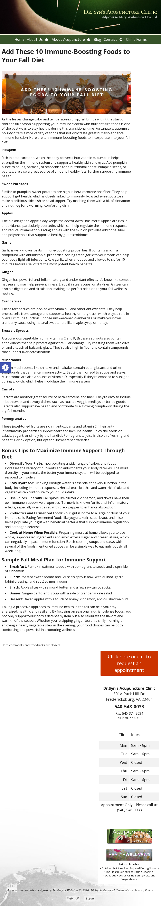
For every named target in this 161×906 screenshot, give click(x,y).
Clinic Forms (136, 39)
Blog (97, 39)
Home (20, 39)
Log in (90, 898)
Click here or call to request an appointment (129, 663)
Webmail (73, 898)
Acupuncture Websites (21, 890)
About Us (35, 39)
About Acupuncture (68, 39)
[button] (5, 367)
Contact (110, 39)
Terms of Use (124, 890)
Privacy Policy (144, 890)
